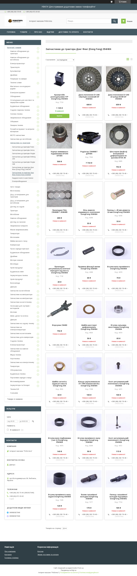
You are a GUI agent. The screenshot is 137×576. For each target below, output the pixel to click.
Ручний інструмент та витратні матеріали (22, 130)
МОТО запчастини (17, 135)
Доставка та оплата (69, 32)
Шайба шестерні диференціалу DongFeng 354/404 (89, 327)
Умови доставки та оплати (48, 555)
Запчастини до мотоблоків (20, 139)
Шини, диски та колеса (19, 316)
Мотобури (14, 264)
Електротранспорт (17, 63)
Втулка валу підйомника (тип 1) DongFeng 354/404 (59, 440)
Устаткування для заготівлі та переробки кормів (22, 101)
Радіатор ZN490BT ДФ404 (89, 153)
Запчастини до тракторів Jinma (23, 150)
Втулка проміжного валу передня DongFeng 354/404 (89, 440)
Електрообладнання (19, 181)
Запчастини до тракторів (20, 143)
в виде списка (131, 60)
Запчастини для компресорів (21, 337)
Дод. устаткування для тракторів (19, 196)
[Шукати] (114, 21)
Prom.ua (81, 568)
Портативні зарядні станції (21, 378)
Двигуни (13, 287)
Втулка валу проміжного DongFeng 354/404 (118, 268)
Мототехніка (15, 191)
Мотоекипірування (17, 381)
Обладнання (15, 96)
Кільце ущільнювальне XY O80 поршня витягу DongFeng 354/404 (89, 384)
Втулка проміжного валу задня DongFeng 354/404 (59, 496)
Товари (23, 32)
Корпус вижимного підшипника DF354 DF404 (59, 154)
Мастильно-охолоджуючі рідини (20, 87)
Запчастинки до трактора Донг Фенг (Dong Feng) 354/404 (23, 174)
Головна (11, 32)
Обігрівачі (14, 121)
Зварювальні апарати (19, 226)
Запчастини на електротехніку (22, 362)
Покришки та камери (18, 79)
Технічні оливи (16, 83)
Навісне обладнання (18, 218)
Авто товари (15, 187)
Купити (59, 116)
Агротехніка (15, 359)
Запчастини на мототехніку (21, 302)
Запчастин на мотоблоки (20, 291)
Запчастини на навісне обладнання (19, 350)
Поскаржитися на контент (69, 572)
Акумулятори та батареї (20, 385)
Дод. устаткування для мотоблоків (19, 202)
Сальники (14, 393)
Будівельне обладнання (19, 106)
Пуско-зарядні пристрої (19, 249)
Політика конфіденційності (89, 572)
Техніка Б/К (14, 389)
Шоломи (13, 312)
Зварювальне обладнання (20, 118)
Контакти (88, 32)
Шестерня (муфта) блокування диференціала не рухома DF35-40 (118, 155)
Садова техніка (16, 341)
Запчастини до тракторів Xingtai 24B (23, 163)
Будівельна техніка (17, 374)
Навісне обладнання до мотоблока (19, 58)
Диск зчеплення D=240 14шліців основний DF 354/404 (88, 97)
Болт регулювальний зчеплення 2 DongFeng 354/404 (118, 384)
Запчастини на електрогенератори (18, 328)
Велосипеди (15, 283)
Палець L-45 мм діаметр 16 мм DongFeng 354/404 (118, 211)
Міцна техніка (15, 355)
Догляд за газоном (17, 222)
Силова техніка (16, 114)
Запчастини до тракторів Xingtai (23, 153)
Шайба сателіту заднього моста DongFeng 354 (59, 384)
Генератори (14, 233)
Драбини (13, 75)
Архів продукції (16, 268)
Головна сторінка (11, 558)
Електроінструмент (17, 93)
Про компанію (10, 551)
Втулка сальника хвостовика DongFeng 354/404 (118, 327)
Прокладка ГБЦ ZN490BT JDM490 (59, 211)
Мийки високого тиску (18, 241)
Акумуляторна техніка (19, 275)
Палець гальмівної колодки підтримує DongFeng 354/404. (118, 497)
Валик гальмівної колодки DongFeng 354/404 (89, 497)
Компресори (15, 245)
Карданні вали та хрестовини (22, 178)
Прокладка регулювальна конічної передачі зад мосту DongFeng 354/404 (59, 270)
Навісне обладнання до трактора (19, 52)
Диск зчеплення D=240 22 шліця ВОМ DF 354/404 (118, 97)
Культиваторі (15, 71)
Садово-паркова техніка (20, 110)
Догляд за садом (17, 207)
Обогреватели (16, 370)
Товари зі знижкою (15, 399)
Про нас (38, 32)
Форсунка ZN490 (59, 325)
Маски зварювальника (19, 230)
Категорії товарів (14, 48)
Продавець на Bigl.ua (68, 570)
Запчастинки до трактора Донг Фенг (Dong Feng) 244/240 (23, 168)
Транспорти (15, 67)
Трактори (14, 211)
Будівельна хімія (17, 272)
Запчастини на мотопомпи (20, 333)
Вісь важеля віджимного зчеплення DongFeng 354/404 (89, 212)
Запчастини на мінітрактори (21, 294)
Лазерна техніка (16, 125)
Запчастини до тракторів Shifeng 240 (23, 158)
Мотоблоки (14, 214)
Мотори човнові (16, 260)
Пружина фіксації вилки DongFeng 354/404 (89, 268)
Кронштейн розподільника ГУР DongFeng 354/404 (59, 97)
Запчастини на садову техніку (22, 323)
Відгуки (50, 32)
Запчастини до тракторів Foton (23, 147)
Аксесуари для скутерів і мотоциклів (20, 307)
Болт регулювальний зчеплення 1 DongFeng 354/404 (118, 440)
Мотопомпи (14, 237)
